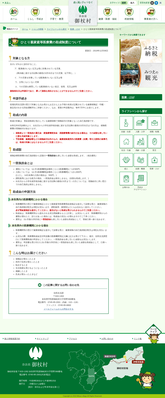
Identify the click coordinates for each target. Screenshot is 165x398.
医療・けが (75, 29)
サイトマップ (43, 339)
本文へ (8, 3)
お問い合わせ (107, 339)
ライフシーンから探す (57, 29)
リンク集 (138, 339)
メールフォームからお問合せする (59, 309)
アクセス (73, 339)
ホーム (25, 29)
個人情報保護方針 (12, 339)
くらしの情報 (37, 29)
